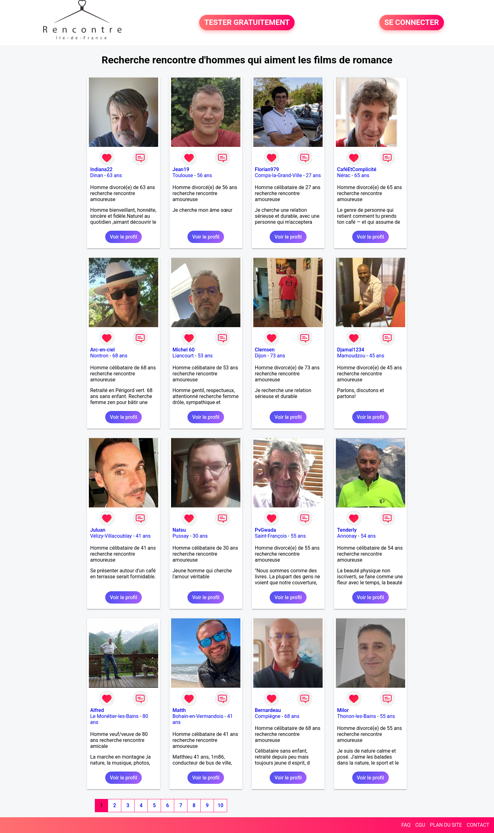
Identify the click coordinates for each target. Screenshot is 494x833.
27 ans (313, 175)
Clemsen (265, 350)
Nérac (343, 175)
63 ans (114, 175)
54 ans (368, 536)
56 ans (204, 175)
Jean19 (181, 169)
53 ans (205, 356)
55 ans (298, 536)
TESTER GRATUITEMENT (247, 22)
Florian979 (267, 169)
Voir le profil (123, 237)
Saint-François (271, 536)
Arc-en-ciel (102, 350)
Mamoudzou (351, 356)
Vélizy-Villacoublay (111, 536)
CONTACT (478, 825)
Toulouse (183, 175)
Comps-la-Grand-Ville (278, 175)
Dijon (260, 356)
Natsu (179, 530)
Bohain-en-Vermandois (198, 716)
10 (220, 805)
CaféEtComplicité (356, 169)
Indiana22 (101, 169)
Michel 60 (184, 350)
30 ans (200, 536)
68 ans (119, 356)
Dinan (96, 175)
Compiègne (267, 716)
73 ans (277, 356)
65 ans (362, 175)
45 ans (376, 356)
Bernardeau (268, 710)
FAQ (406, 825)
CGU (420, 825)
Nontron (99, 356)
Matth (179, 710)
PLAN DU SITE (446, 825)
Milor (343, 710)
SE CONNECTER (411, 22)
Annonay (347, 536)
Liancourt (183, 356)
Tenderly (347, 530)
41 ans (143, 536)
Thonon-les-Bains (356, 716)
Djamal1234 (350, 350)
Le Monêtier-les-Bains (114, 716)
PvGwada (265, 530)
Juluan (97, 530)
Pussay (181, 536)
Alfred (97, 710)
